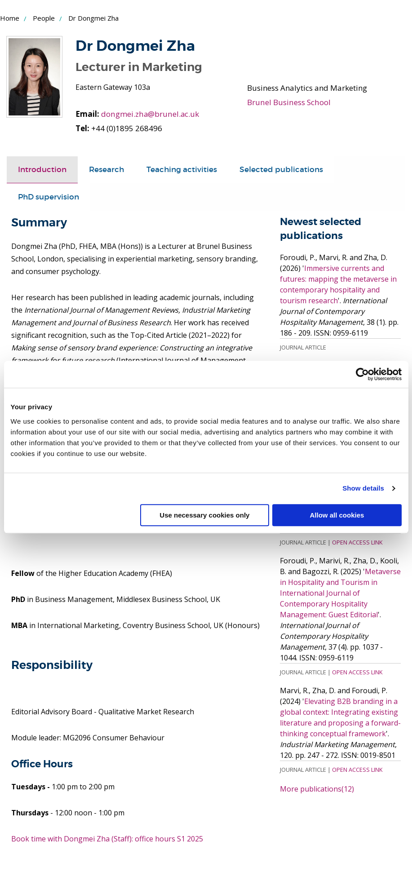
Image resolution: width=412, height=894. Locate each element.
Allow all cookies (337, 515)
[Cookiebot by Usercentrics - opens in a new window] (362, 374)
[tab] (42, 169)
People (44, 17)
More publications (317, 788)
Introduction (42, 169)
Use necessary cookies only (204, 515)
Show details (363, 488)
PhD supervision (48, 197)
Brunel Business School (288, 102)
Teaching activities (181, 169)
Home (9, 17)
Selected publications (281, 169)
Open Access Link (357, 542)
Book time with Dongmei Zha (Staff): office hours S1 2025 (107, 838)
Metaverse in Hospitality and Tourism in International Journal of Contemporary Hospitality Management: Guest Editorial (340, 592)
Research (106, 169)
